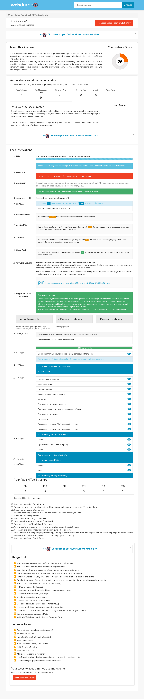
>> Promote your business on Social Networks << (70, 135)
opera (58, 283)
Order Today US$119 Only (25, 677)
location (80, 283)
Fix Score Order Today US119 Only (114, 22)
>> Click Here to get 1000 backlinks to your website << (70, 34)
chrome (49, 283)
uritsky (90, 283)
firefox (54, 283)
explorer (68, 283)
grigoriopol (100, 283)
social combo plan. (45, 255)
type (85, 283)
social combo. (74, 229)
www (108, 283)
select (74, 283)
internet (63, 283)
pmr (42, 282)
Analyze (128, 4)
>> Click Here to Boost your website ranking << (70, 548)
